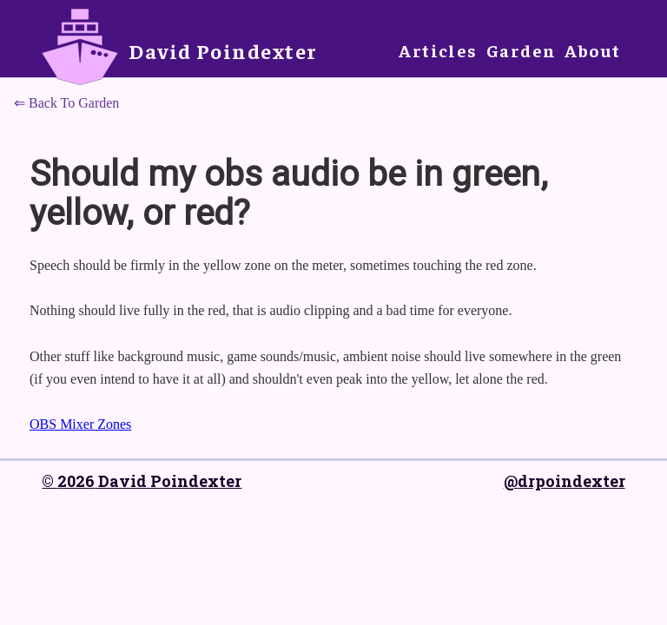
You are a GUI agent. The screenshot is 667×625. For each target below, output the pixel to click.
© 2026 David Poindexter (141, 480)
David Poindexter (223, 50)
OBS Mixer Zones (80, 424)
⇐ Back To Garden (66, 102)
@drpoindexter (564, 480)
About (592, 50)
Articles (438, 50)
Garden (521, 50)
